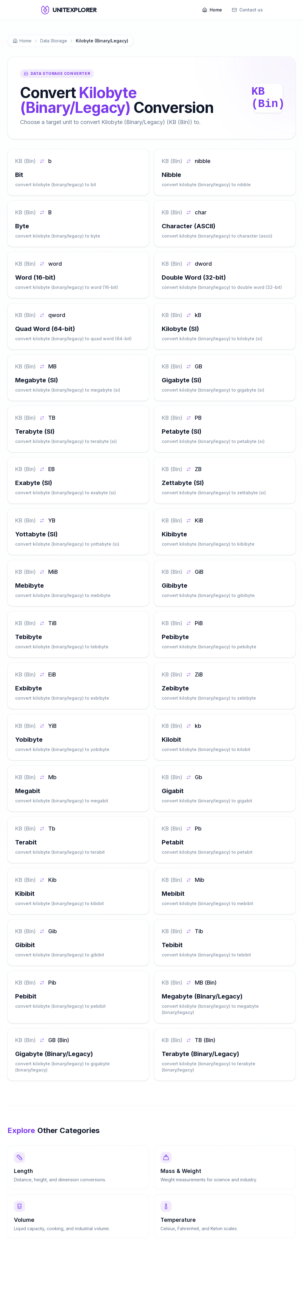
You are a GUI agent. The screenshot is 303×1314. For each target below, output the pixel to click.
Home (212, 9)
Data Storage (53, 40)
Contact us (247, 9)
